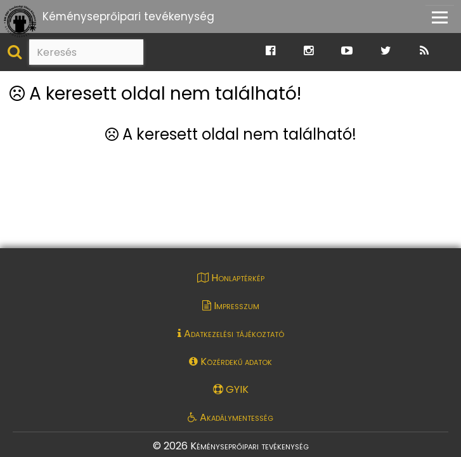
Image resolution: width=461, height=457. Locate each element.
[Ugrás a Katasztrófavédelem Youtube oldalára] (347, 51)
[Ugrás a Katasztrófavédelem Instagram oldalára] (308, 51)
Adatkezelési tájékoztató (231, 333)
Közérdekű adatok (230, 361)
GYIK (231, 389)
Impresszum (230, 305)
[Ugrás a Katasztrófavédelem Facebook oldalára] (270, 51)
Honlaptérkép (230, 277)
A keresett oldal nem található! (155, 94)
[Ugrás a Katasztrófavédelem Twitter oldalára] (385, 51)
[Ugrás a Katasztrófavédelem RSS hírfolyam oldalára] (424, 51)
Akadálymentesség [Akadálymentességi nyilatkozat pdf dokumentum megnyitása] (230, 417)
